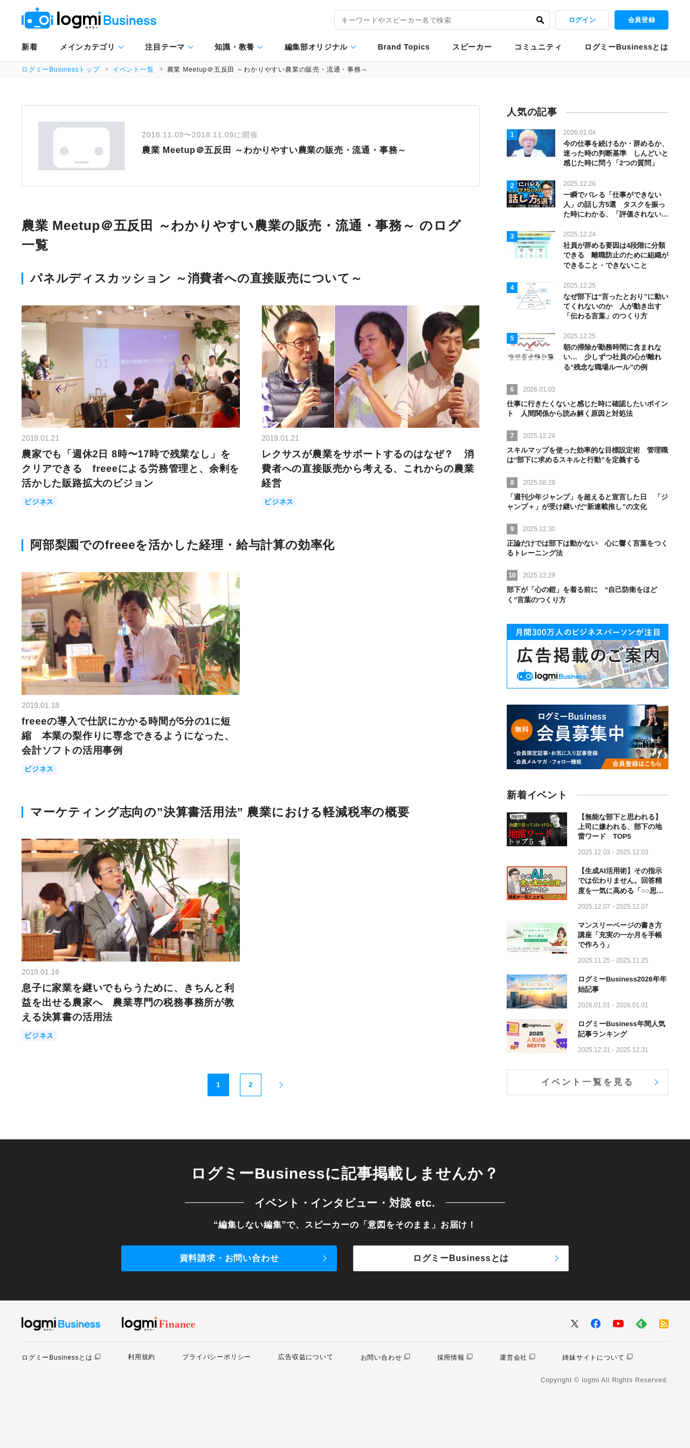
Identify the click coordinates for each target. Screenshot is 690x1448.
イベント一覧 (133, 69)
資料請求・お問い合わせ (229, 1258)
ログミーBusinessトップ (61, 69)
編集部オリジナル (316, 47)
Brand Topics (404, 47)
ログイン (582, 20)
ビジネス (39, 502)
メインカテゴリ (87, 47)
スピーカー (472, 47)
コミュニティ (538, 47)
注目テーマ (165, 47)
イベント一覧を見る (587, 1082)
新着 (29, 47)
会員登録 (641, 20)
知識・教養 (234, 47)
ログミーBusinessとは (626, 47)
